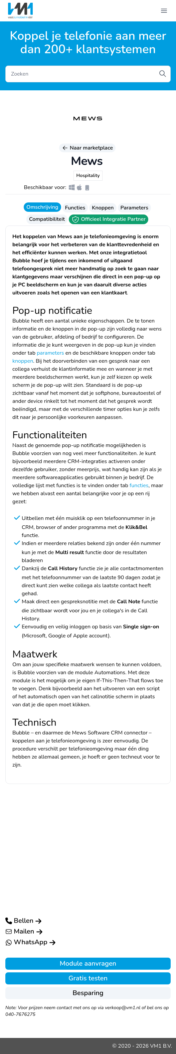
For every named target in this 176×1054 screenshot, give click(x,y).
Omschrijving (42, 207)
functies (139, 485)
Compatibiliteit (47, 219)
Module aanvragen (88, 963)
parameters (50, 353)
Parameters (134, 207)
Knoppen (103, 207)
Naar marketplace (87, 148)
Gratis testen (88, 978)
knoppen (22, 361)
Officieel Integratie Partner (108, 219)
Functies (75, 207)
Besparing (87, 992)
